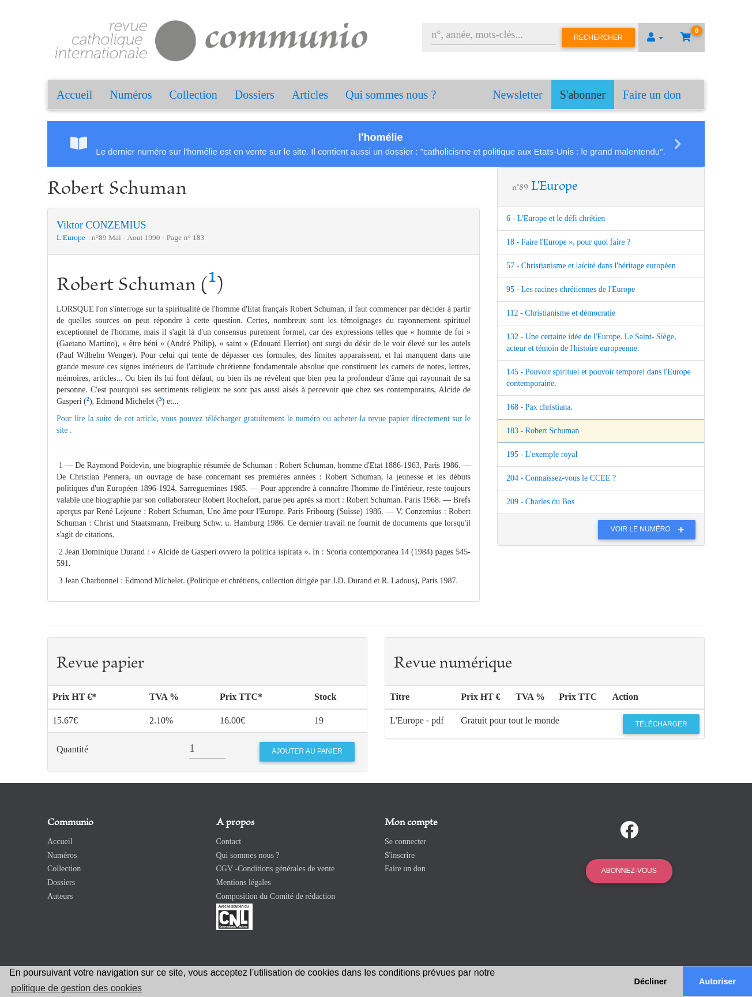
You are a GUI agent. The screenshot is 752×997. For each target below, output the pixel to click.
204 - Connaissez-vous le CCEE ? (561, 478)
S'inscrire (400, 855)
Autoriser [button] (717, 981)
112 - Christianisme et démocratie (560, 313)
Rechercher (598, 37)
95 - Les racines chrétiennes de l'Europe (570, 289)
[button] (655, 37)
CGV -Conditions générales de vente (275, 868)
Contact (229, 841)
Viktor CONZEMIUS (101, 225)
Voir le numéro (650, 529)
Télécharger (661, 724)
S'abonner (583, 94)
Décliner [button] (650, 981)
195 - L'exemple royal (541, 454)
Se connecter (405, 841)
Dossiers (255, 94)
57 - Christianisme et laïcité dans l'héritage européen (591, 265)
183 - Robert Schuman (542, 430)
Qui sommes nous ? (390, 94)
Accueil (74, 94)
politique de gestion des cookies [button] (76, 988)
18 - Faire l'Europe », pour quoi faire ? (568, 242)
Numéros (131, 94)
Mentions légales (243, 882)
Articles (310, 94)
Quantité (72, 749)
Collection (193, 94)
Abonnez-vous (629, 871)
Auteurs (60, 896)
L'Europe (72, 237)
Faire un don (652, 94)
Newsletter (517, 94)
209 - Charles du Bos (540, 501)
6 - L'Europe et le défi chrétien (555, 218)
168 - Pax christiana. (539, 407)
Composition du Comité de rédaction (276, 896)
